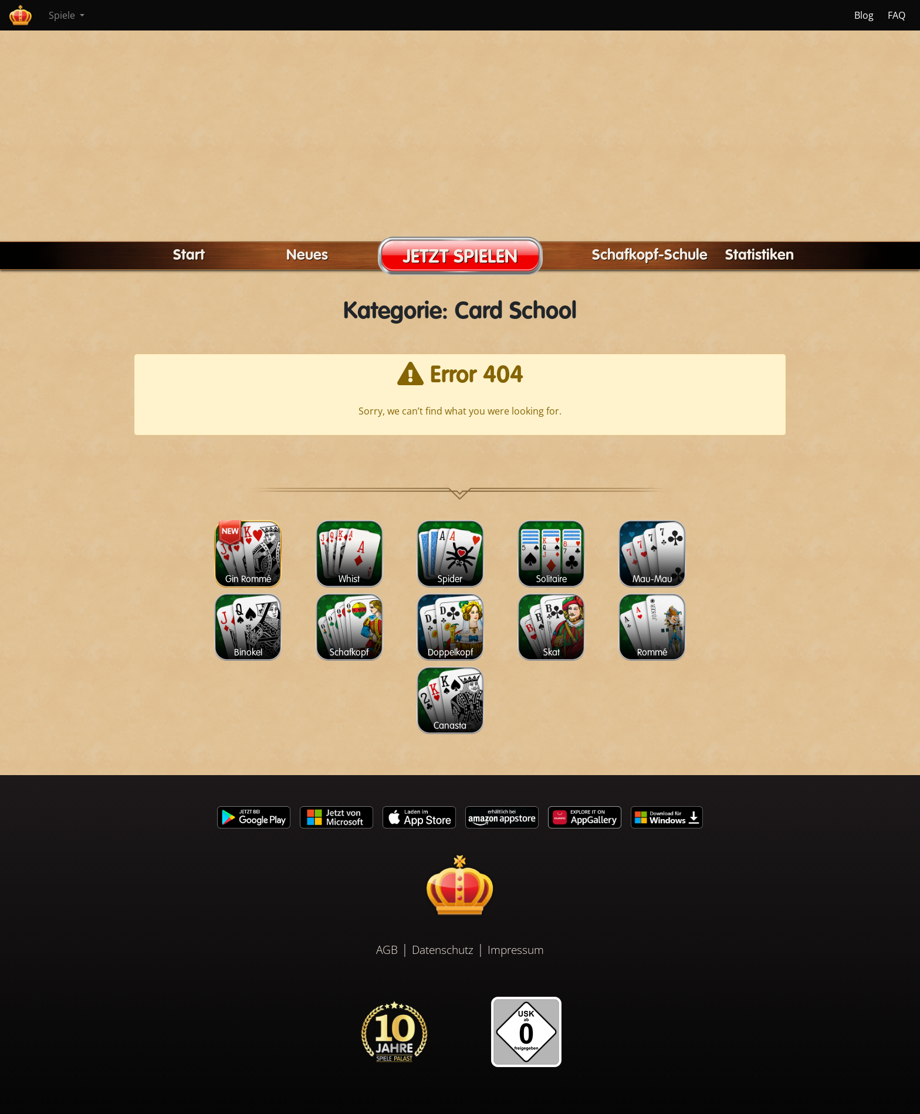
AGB (387, 949)
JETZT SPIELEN (460, 257)
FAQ (896, 15)
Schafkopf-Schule (650, 255)
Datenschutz (442, 949)
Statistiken (759, 255)
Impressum (516, 949)
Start (189, 255)
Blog (864, 15)
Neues (307, 255)
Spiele (63, 15)
